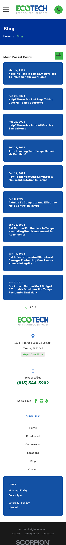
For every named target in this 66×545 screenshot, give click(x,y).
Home (33, 427)
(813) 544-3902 (33, 382)
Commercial (33, 444)
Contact (33, 469)
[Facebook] (36, 401)
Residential (33, 436)
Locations (33, 452)
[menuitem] (16, 534)
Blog (33, 461)
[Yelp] (47, 401)
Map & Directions (33, 354)
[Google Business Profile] (41, 401)
